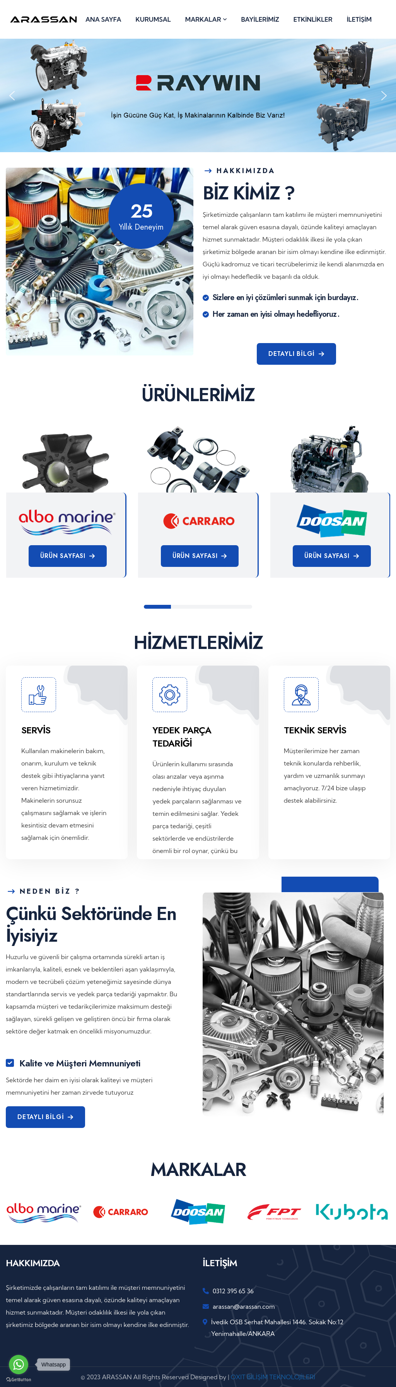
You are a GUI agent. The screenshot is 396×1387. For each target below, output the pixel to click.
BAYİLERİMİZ (260, 19)
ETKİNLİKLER (313, 19)
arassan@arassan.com (244, 1306)
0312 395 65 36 (233, 1291)
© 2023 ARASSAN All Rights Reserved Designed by (154, 1377)
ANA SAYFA (103, 19)
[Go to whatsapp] (18, 1364)
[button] (12, 95)
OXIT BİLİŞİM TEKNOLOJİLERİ (273, 1377)
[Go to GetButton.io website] (18, 1379)
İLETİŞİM (359, 19)
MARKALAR (203, 19)
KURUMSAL (153, 19)
